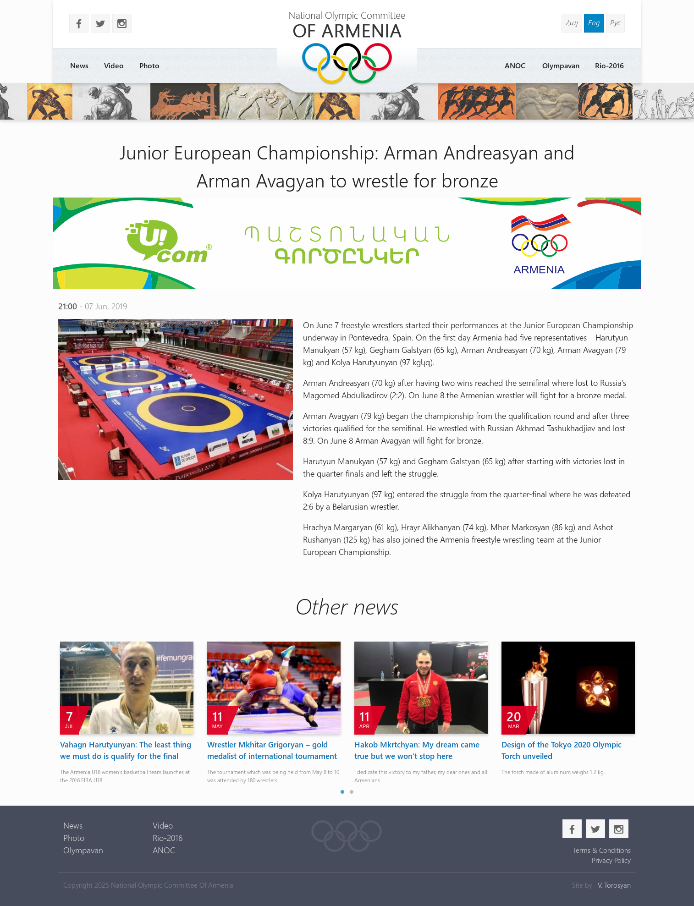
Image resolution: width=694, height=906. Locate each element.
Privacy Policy (611, 860)
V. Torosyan (614, 885)
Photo (149, 65)
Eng (594, 22)
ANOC (515, 65)
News (79, 65)
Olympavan (560, 65)
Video (114, 65)
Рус (615, 22)
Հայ (572, 22)
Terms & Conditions (602, 850)
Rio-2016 (609, 65)
